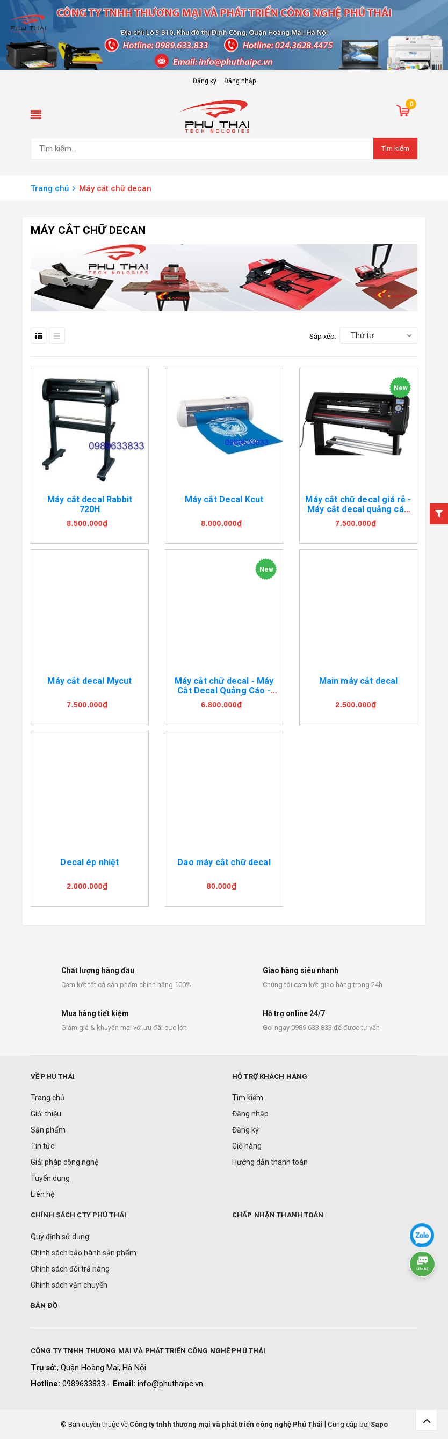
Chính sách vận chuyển (69, 1285)
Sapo (379, 1424)
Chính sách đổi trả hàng (70, 1269)
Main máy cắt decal (358, 681)
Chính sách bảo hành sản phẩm (83, 1252)
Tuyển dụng (50, 1178)
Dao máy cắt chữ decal (223, 862)
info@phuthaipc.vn (170, 1384)
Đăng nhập (240, 81)
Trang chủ (47, 1097)
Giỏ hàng (247, 1146)
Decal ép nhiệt (89, 862)
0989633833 (84, 1384)
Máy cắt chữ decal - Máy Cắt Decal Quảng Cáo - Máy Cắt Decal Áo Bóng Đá (224, 695)
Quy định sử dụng (60, 1236)
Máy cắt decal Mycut (89, 681)
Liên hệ (42, 1194)
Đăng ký (204, 81)
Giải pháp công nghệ (64, 1162)
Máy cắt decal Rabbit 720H (89, 504)
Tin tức (42, 1146)
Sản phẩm (48, 1130)
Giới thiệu (46, 1113)
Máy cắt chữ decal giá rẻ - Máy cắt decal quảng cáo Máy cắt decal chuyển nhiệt (358, 514)
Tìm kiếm (395, 148)
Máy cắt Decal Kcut (224, 499)
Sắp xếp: (322, 336)
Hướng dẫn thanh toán (270, 1162)
